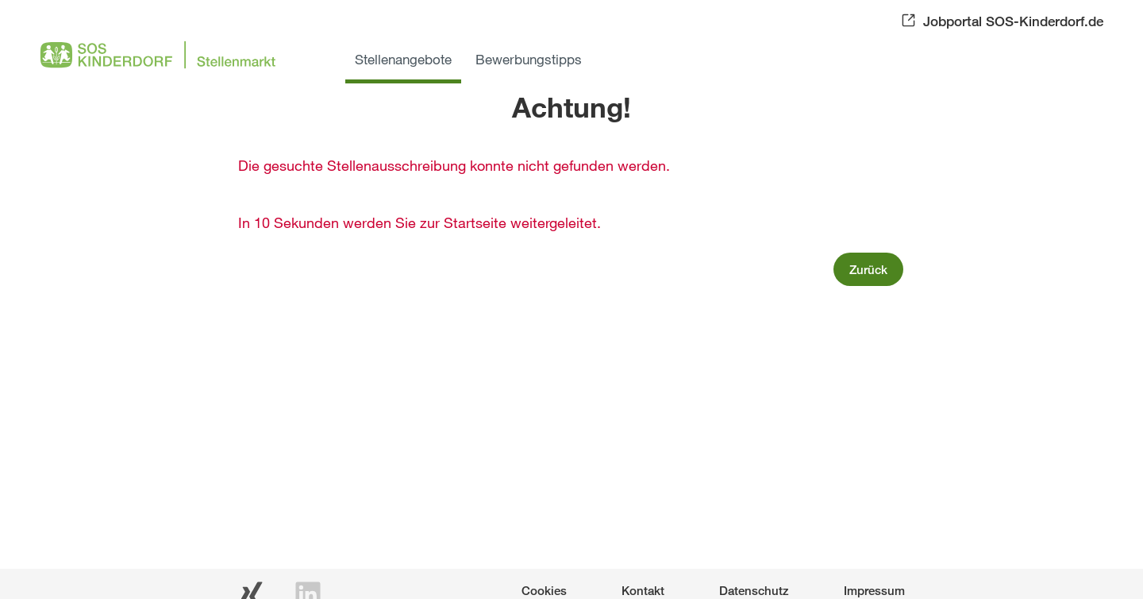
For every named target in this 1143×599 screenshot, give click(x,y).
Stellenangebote (403, 59)
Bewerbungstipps (528, 59)
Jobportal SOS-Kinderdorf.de (1013, 21)
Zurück (868, 269)
